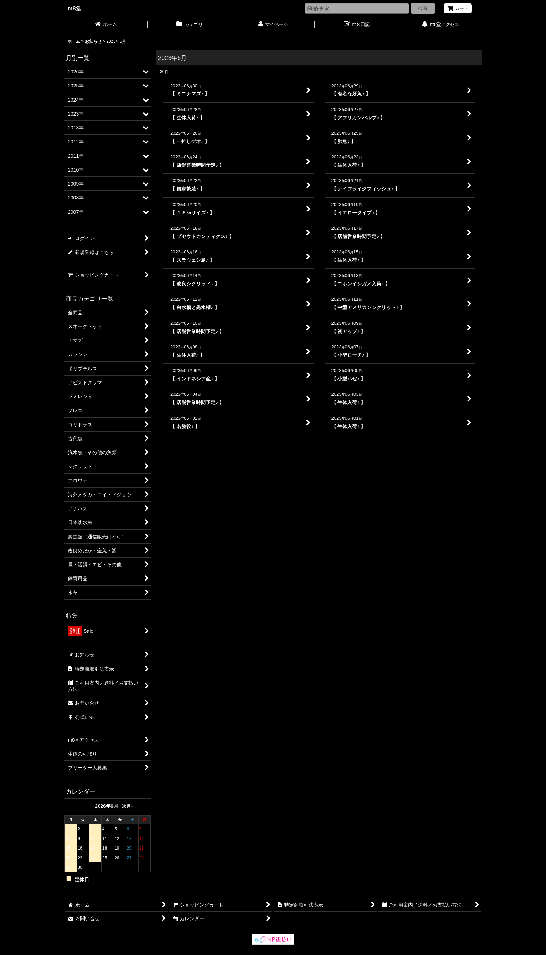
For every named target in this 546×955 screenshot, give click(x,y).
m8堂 (74, 8)
